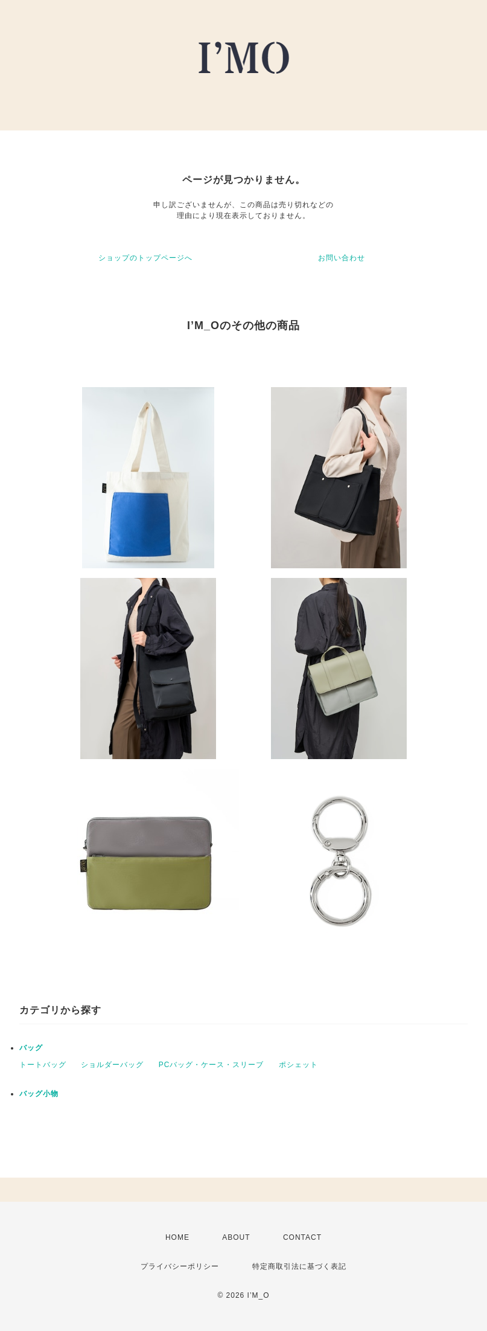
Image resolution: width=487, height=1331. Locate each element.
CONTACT (302, 1237)
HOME (177, 1237)
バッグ (31, 1048)
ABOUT (236, 1237)
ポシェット (298, 1064)
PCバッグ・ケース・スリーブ (211, 1064)
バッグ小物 (39, 1093)
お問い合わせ (341, 258)
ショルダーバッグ (112, 1064)
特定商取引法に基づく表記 (299, 1266)
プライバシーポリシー (180, 1266)
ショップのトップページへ (145, 258)
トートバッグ (42, 1064)
